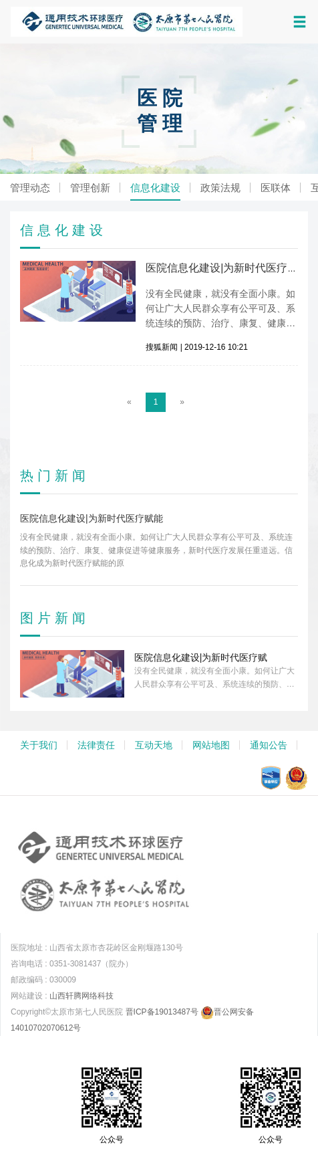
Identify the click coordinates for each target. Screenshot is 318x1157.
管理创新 (90, 187)
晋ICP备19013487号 (162, 1012)
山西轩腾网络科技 (81, 996)
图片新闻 (55, 618)
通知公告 (268, 745)
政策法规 (220, 187)
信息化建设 (155, 187)
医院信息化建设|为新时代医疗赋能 (227, 268)
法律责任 (96, 745)
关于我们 (38, 745)
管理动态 (30, 187)
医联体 (276, 187)
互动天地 (153, 745)
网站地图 (211, 745)
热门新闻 (55, 475)
